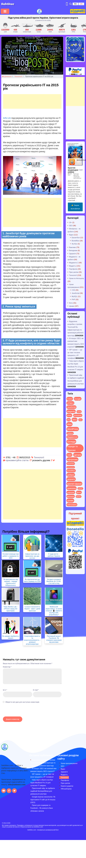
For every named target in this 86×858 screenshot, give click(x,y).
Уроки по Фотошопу (76, 278)
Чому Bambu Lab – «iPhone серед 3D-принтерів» (11, 609)
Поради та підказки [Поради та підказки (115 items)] (72, 448)
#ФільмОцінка (66, 789)
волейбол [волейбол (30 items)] (71, 470)
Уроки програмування (69, 763)
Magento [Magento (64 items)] (71, 411)
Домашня (7, 76)
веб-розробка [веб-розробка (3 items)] (70, 467)
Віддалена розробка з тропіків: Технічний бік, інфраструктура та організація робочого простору (42, 763)
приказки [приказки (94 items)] (71, 488)
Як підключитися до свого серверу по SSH (32, 580)
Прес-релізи (73, 272)
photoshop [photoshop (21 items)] (78, 415)
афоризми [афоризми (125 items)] (72, 459)
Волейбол (75, 241)
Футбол (74, 244)
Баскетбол (76, 237)
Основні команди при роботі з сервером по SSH (10, 556)
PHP (73, 299)
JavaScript (75, 293)
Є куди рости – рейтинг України (54, 555)
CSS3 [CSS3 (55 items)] (69, 398)
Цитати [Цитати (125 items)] (77, 454)
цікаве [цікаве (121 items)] (70, 500)
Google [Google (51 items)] (77, 398)
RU (75, 4)
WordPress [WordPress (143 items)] (72, 428)
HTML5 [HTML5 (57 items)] (70, 403)
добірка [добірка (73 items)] (70, 474)
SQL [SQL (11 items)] (80, 420)
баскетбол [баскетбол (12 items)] (70, 463)
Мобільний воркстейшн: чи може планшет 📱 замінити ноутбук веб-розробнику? (54, 611)
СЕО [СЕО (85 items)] (69, 455)
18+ (70, 222)
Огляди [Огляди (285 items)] (71, 441)
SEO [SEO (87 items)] (74, 419)
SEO (71, 225)
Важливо (72, 247)
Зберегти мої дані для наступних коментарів (22, 702)
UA (81, 4)
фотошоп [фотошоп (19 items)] (70, 496)
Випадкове (73, 250)
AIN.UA (7, 117)
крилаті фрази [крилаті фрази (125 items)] (74, 483)
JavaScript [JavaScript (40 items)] (71, 407)
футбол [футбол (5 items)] (78, 496)
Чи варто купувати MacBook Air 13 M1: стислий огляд (53, 581)
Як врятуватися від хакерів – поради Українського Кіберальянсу (10, 582)
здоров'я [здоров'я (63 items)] (71, 479)
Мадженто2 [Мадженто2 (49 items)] (72, 437)
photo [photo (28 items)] (69, 415)
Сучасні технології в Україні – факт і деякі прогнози (32, 609)
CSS (73, 290)
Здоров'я (72, 253)
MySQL (74, 296)
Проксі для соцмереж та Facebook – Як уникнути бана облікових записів (41, 808)
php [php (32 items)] (68, 420)
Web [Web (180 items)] (69, 424)
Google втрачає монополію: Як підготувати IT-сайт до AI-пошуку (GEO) (42, 799)
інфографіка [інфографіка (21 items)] (72, 505)
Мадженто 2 (73, 262)
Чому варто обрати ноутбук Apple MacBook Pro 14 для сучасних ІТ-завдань (41, 782)
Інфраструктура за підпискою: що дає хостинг (32, 556)
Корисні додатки (67, 786)
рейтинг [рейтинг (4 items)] (80, 488)
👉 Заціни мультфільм (75, 207)
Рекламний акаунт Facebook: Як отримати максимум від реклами (54, 639)
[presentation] (18, 711)
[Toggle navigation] (5, 11)
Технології (18, 76)
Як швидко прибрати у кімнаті (10, 637)
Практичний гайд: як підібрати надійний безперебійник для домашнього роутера (42, 791)
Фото (71, 303)
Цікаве (71, 306)
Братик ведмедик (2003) (73, 169)
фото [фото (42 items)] (79, 492)
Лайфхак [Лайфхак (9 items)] (70, 433)
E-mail (36, 690)
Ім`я (5, 690)
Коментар (7, 667)
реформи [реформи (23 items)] (70, 492)
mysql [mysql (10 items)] (79, 412)
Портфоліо (73, 269)
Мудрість (72, 266)
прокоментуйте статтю (17, 460)
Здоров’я (64, 772)
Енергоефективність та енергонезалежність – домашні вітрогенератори (32, 640)
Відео (71, 235)
